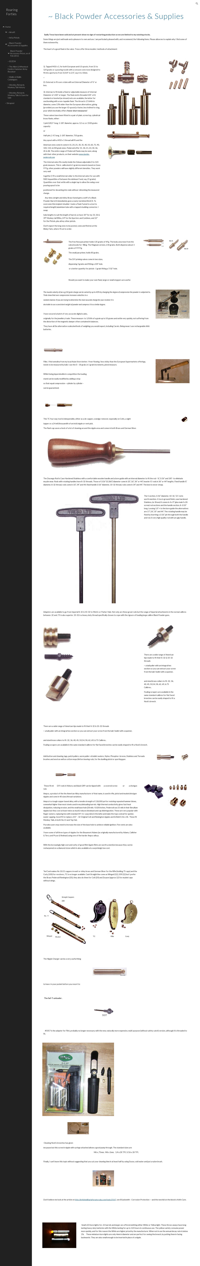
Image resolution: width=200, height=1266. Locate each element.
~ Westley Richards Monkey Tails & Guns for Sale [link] (18, 95)
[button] (197, 4)
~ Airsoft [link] (11, 32)
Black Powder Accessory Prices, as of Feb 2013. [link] (20, 53)
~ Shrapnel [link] (9, 103)
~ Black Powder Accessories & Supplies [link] (18, 44)
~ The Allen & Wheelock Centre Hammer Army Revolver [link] (18, 69)
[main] (116, 16)
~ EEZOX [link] (12, 61)
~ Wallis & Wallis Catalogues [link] (14, 78)
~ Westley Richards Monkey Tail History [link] (16, 86)
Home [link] (8, 27)
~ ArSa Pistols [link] (14, 37)
